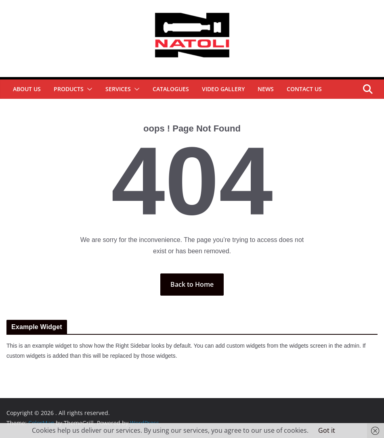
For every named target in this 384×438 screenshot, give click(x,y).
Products (69, 89)
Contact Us (304, 89)
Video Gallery (223, 89)
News (266, 89)
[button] (88, 89)
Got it (326, 430)
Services (118, 89)
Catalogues (171, 89)
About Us (27, 89)
